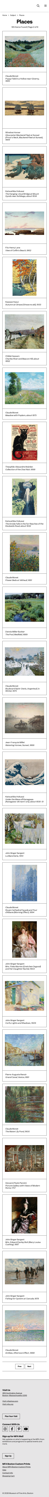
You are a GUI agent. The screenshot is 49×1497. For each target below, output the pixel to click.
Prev (20, 1366)
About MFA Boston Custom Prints (16, 1467)
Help (4, 1470)
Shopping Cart (8, 1476)
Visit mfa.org (7, 1404)
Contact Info (7, 1473)
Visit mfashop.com (10, 1401)
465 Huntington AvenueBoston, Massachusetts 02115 (14, 1394)
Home (4, 15)
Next (29, 1366)
